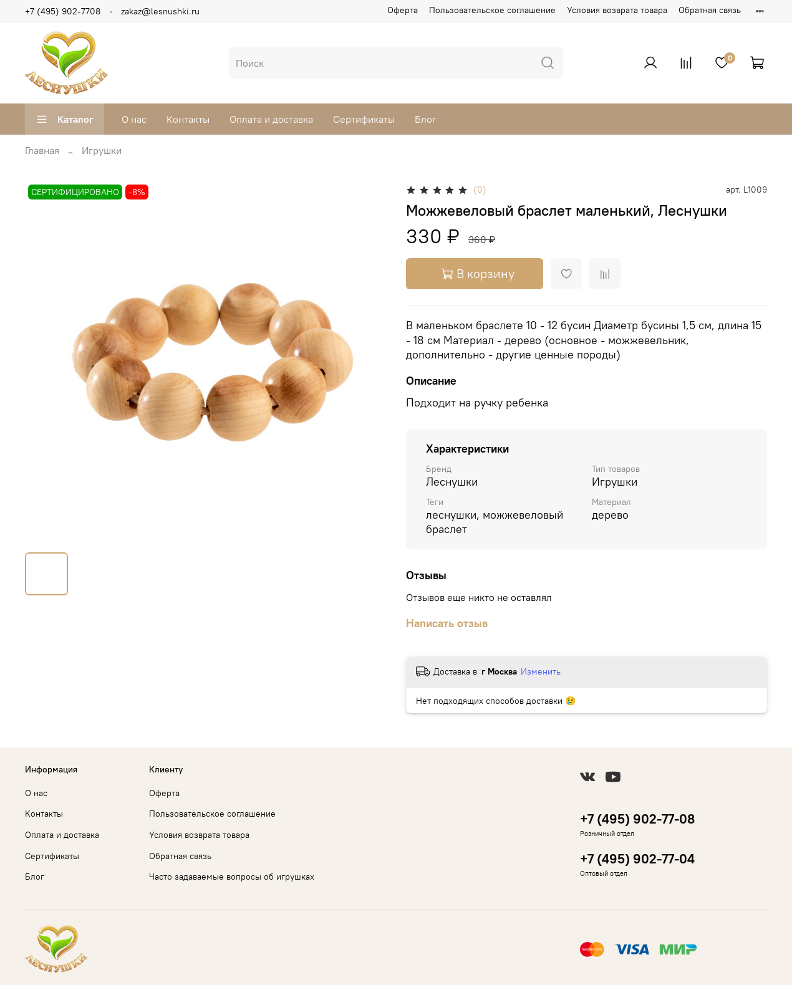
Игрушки (102, 150)
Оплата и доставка (271, 119)
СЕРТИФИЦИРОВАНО (75, 192)
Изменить (541, 671)
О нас (134, 119)
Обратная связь (710, 10)
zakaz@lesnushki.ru (160, 11)
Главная (42, 150)
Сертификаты (364, 119)
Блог (426, 119)
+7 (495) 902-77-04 (637, 858)
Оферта (402, 10)
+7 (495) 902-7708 (62, 11)
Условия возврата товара (617, 10)
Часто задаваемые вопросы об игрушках (231, 876)
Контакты (188, 119)
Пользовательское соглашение (492, 10)
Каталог (65, 119)
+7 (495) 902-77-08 (637, 818)
